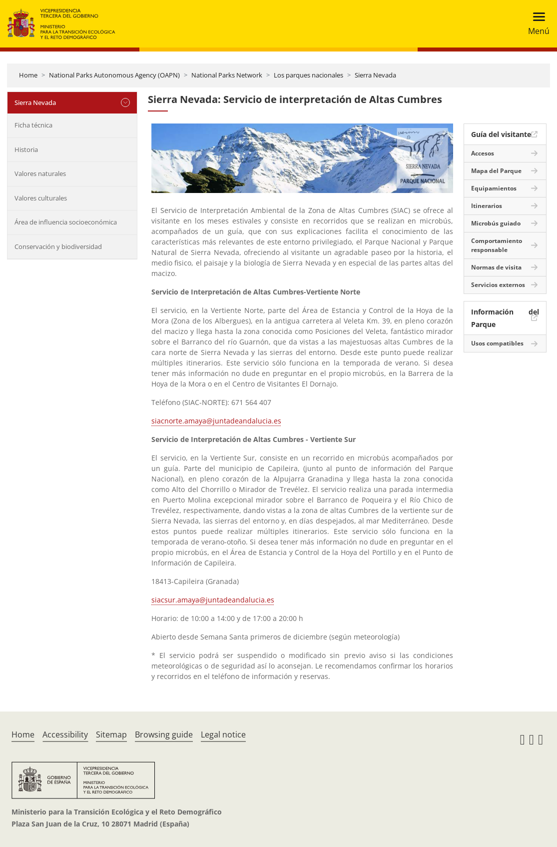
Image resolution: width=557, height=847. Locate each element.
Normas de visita (496, 267)
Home (28, 75)
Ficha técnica (33, 125)
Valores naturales (40, 173)
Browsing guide (164, 734)
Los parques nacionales (308, 75)
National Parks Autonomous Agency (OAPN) (114, 75)
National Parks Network (226, 75)
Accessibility (65, 734)
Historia (26, 149)
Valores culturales (40, 198)
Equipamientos (494, 188)
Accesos (482, 153)
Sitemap (111, 734)
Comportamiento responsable (496, 245)
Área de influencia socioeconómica (65, 222)
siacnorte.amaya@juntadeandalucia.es (216, 421)
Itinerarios (486, 206)
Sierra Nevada (375, 75)
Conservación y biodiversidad (58, 246)
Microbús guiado (496, 223)
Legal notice (223, 734)
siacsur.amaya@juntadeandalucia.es (212, 599)
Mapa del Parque (496, 170)
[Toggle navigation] (536, 24)
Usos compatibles (497, 343)
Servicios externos (498, 284)
